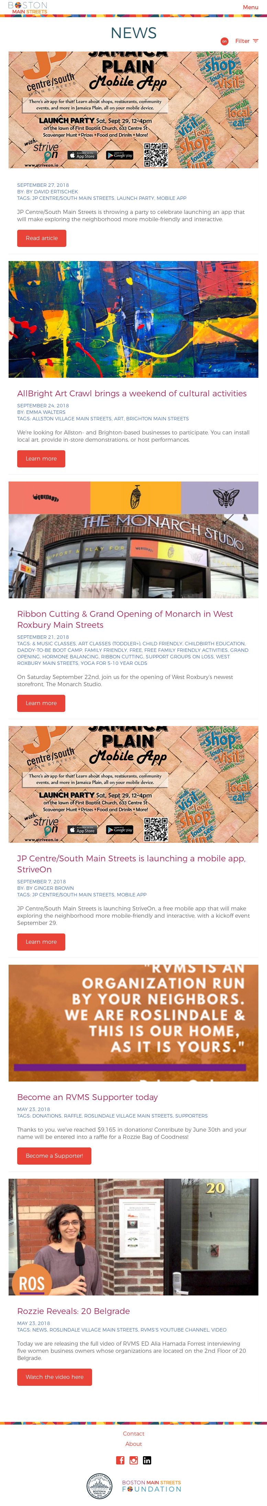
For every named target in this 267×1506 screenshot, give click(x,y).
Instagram (134, 1460)
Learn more (41, 458)
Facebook (120, 1460)
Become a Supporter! (54, 1156)
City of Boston (100, 1486)
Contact (133, 1433)
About (133, 1444)
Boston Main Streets (28, 7)
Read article (42, 238)
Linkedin (147, 1460)
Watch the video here (55, 1377)
